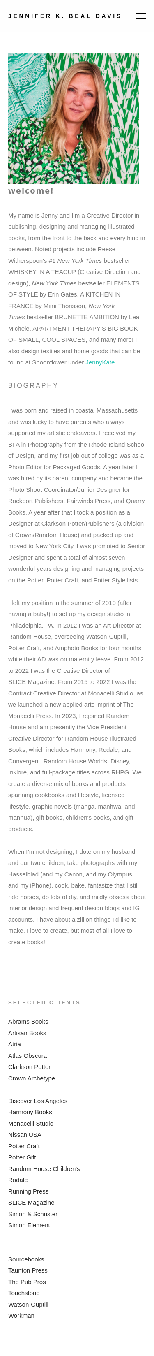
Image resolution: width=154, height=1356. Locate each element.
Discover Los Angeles (37, 1100)
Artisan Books (27, 1032)
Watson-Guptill (28, 1304)
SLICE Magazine (31, 1202)
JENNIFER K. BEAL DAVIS (65, 16)
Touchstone (24, 1292)
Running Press (28, 1191)
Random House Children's (44, 1168)
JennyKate (100, 362)
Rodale (18, 1179)
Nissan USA (24, 1134)
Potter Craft (24, 1146)
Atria (14, 1044)
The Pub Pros (27, 1281)
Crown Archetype (31, 1078)
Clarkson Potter (29, 1066)
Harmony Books (30, 1111)
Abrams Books (28, 1021)
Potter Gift (22, 1157)
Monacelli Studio (30, 1123)
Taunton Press (28, 1270)
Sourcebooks (26, 1259)
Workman (21, 1315)
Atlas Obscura (27, 1055)
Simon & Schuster (32, 1213)
